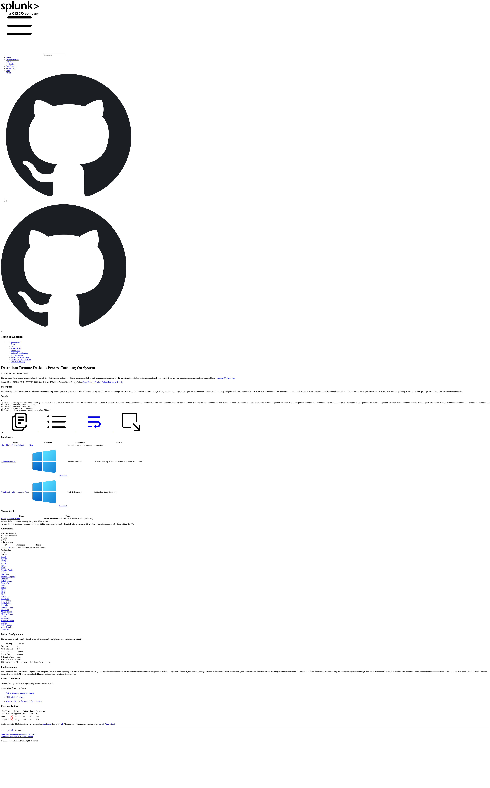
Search (13, 344)
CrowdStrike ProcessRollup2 (12, 447)
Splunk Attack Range (107, 726)
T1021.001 (5, 550)
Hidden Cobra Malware (15, 699)
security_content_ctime (10, 521)
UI (62, 726)
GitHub (10, 732)
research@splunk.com (226, 378)
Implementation (17, 355)
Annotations (15, 351)
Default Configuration (19, 353)
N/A (31, 447)
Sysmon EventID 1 (8, 464)
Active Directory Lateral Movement (20, 695)
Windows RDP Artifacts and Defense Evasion (24, 703)
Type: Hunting (89, 382)
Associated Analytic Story (21, 359)
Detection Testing (18, 362)
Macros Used (16, 348)
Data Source (15, 346)
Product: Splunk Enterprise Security (109, 382)
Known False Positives (20, 357)
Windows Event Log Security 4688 (15, 494)
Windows (63, 478)
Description (15, 342)
